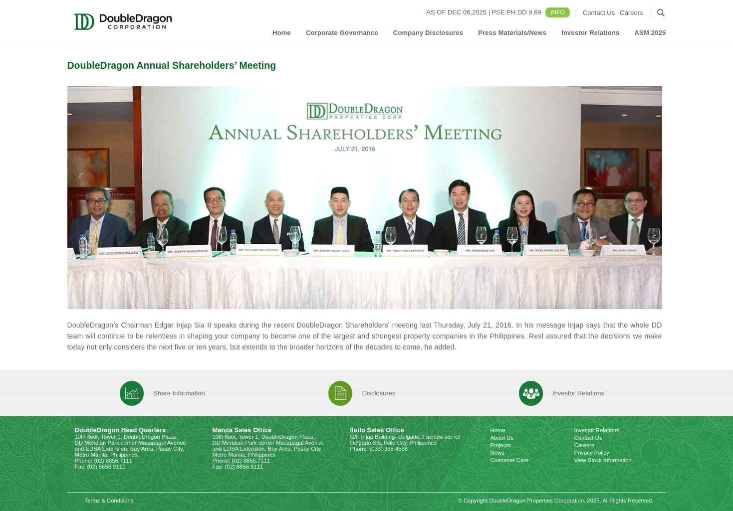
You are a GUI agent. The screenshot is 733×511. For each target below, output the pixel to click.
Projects (500, 445)
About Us (501, 438)
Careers (631, 12)
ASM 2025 (650, 32)
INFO (557, 12)
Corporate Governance (342, 32)
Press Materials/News (512, 32)
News (497, 453)
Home (281, 32)
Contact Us (599, 12)
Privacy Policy (591, 453)
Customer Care (509, 460)
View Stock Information (603, 460)
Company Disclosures (428, 32)
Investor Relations (590, 32)
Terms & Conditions (109, 501)
